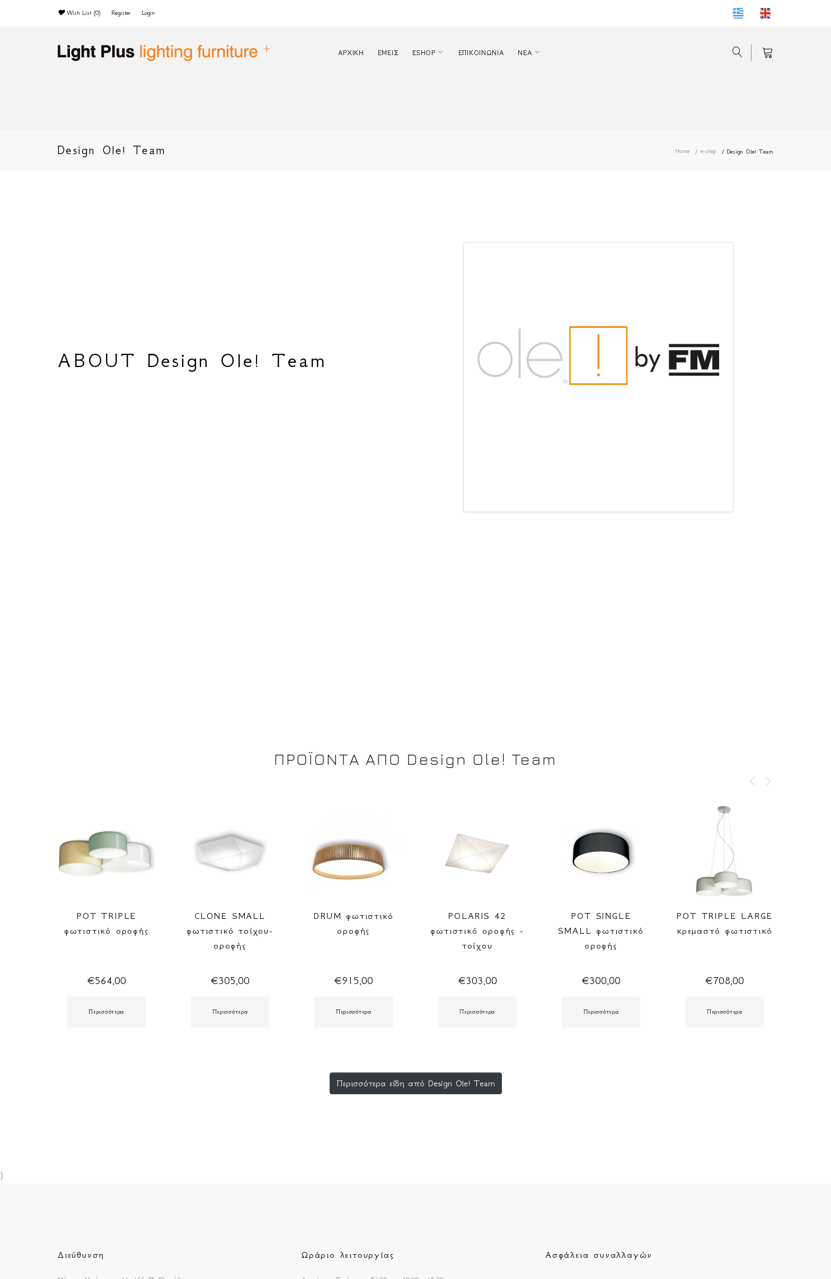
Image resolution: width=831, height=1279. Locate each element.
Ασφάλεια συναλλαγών (598, 1254)
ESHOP (424, 53)
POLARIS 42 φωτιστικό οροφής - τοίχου (477, 930)
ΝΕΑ (525, 53)
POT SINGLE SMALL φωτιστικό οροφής (600, 930)
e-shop (708, 151)
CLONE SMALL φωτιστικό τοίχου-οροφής (230, 930)
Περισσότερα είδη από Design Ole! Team (416, 1083)
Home (682, 151)
